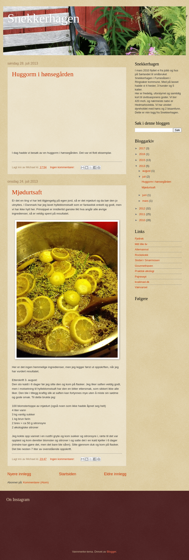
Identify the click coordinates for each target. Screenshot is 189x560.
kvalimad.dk (142, 282)
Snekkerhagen (43, 18)
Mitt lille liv (141, 244)
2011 (142, 214)
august (146, 170)
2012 (142, 208)
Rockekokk (141, 255)
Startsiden (67, 474)
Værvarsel (141, 287)
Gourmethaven (144, 265)
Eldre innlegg (115, 474)
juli (144, 176)
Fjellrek (139, 238)
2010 (142, 220)
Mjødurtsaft (27, 192)
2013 (142, 166)
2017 (142, 148)
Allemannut (141, 249)
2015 (142, 160)
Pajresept (140, 276)
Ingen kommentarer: (62, 167)
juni (144, 195)
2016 (142, 154)
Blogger (111, 551)
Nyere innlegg (19, 474)
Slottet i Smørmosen (147, 260)
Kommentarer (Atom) (36, 482)
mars (145, 200)
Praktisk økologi (144, 271)
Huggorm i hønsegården (42, 74)
